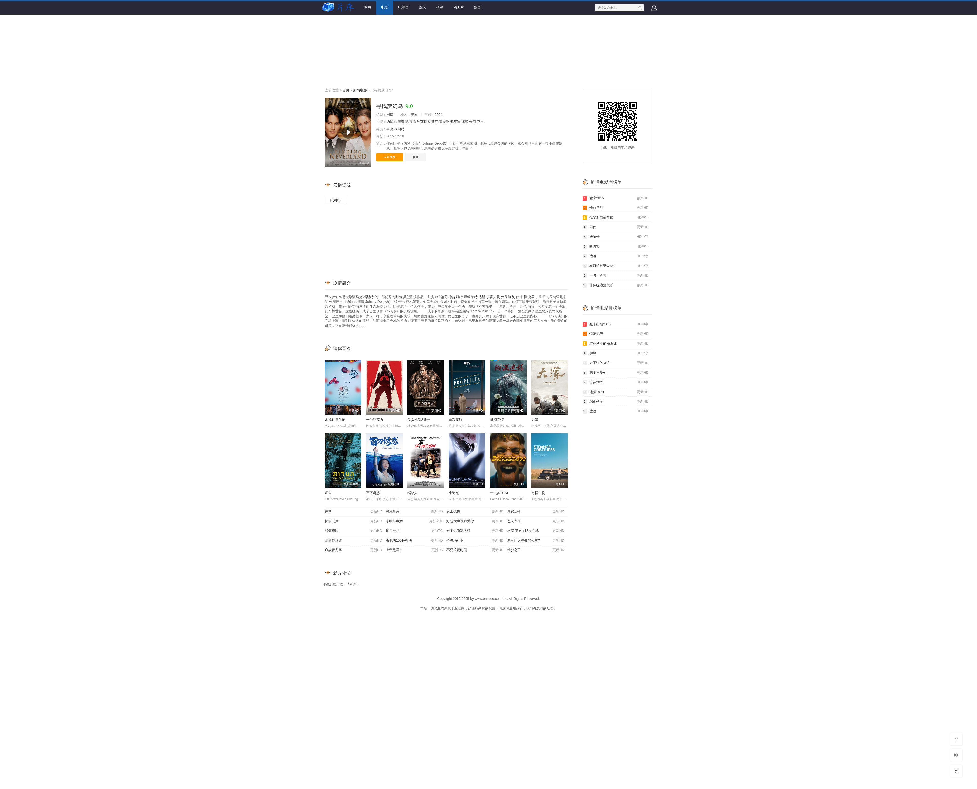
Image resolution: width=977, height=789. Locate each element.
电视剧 (403, 7)
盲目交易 (414, 530)
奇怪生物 (538, 493)
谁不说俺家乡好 (475, 530)
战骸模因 (353, 530)
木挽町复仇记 (335, 420)
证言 (328, 493)
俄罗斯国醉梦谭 (615, 217)
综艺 (422, 7)
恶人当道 (535, 521)
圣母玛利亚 (475, 540)
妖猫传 (615, 237)
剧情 (389, 115)
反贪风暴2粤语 (418, 420)
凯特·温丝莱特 (416, 122)
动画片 (458, 7)
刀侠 (615, 227)
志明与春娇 (414, 521)
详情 (467, 148)
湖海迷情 (497, 420)
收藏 (415, 157)
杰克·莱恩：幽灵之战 (535, 530)
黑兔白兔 (414, 511)
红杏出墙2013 (615, 324)
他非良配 (615, 207)
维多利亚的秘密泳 (615, 343)
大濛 (534, 420)
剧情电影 (360, 90)
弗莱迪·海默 (459, 122)
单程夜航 (455, 420)
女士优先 (475, 511)
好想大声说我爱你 (475, 521)
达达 (615, 256)
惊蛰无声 (353, 521)
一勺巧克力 (374, 420)
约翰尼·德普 (395, 122)
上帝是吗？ (414, 550)
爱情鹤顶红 (353, 540)
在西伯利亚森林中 (615, 266)
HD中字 (336, 200)
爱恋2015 (615, 198)
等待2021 (615, 382)
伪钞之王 (535, 550)
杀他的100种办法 (414, 540)
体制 (353, 511)
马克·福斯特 (395, 129)
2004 (438, 115)
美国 (414, 115)
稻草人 (412, 493)
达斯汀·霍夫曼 (438, 122)
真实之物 (535, 511)
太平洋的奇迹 (615, 363)
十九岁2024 (499, 493)
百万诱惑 (373, 493)
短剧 (477, 7)
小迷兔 (454, 493)
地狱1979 (615, 392)
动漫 (439, 7)
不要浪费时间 (475, 550)
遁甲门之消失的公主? (535, 540)
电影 (384, 7)
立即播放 (389, 157)
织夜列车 (615, 401)
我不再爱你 (615, 372)
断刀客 (615, 246)
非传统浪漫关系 (615, 285)
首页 (367, 7)
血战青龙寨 (353, 550)
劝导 (615, 353)
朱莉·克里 (476, 122)
